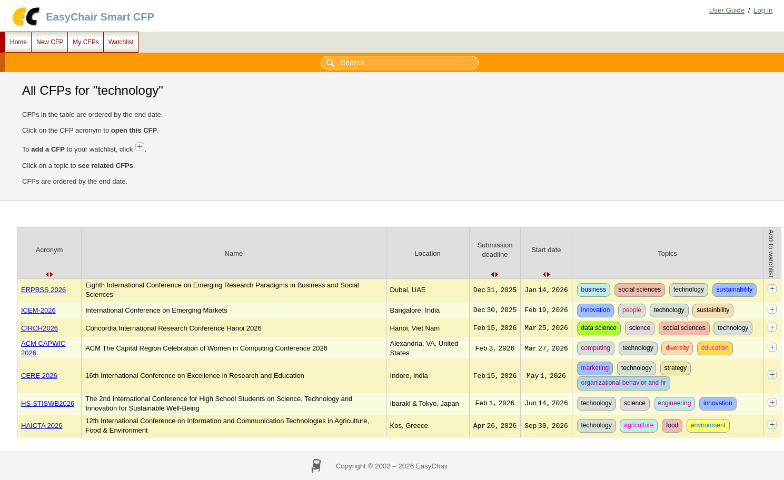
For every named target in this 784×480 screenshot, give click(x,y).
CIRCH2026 (39, 328)
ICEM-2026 (38, 310)
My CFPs (85, 42)
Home (18, 42)
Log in (762, 10)
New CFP (49, 42)
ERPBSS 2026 (43, 290)
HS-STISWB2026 (47, 403)
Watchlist (121, 42)
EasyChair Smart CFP (100, 17)
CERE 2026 (39, 375)
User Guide (727, 10)
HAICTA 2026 (42, 425)
